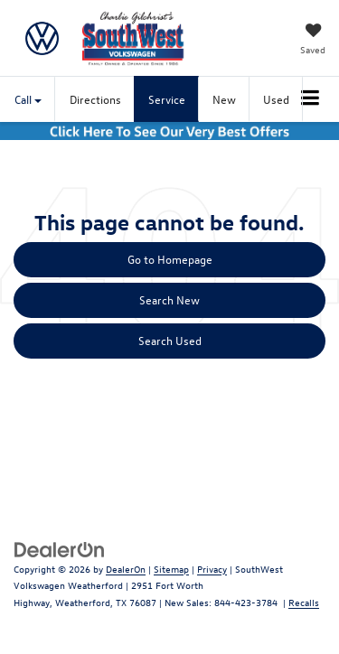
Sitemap (171, 568)
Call (28, 99)
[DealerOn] (60, 548)
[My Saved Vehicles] (312, 40)
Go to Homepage (169, 258)
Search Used (170, 340)
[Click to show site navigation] (310, 99)
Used (276, 99)
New (224, 99)
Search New (169, 299)
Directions (95, 99)
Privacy (212, 568)
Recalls (303, 602)
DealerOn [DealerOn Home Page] (126, 568)
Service (166, 99)
